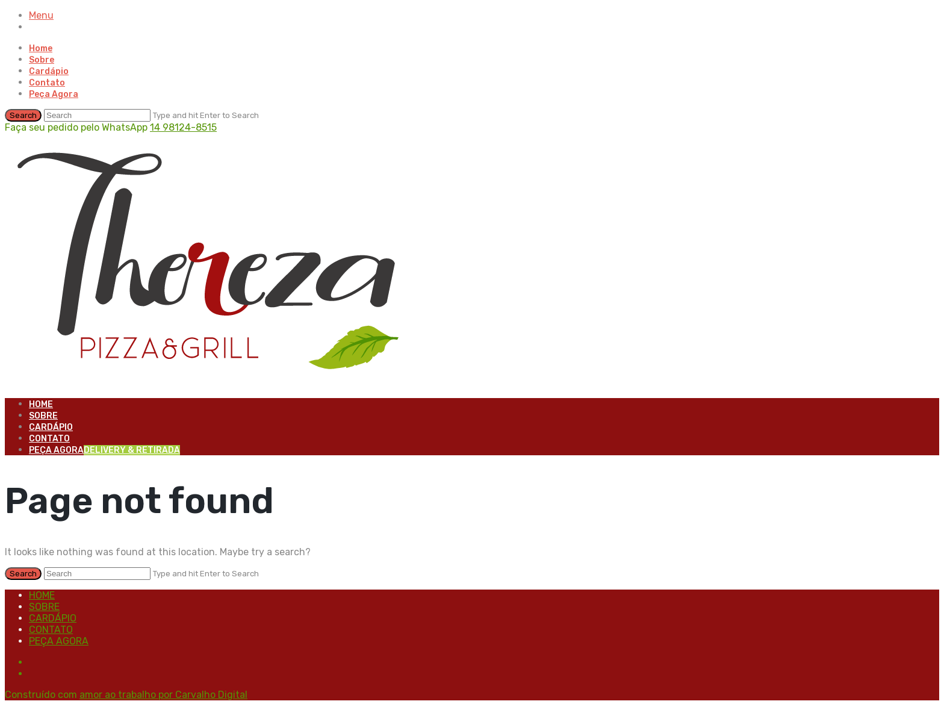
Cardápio (49, 71)
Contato (47, 83)
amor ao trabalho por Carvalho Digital (163, 694)
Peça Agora (53, 94)
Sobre (41, 60)
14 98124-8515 (183, 127)
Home (40, 48)
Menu (41, 15)
